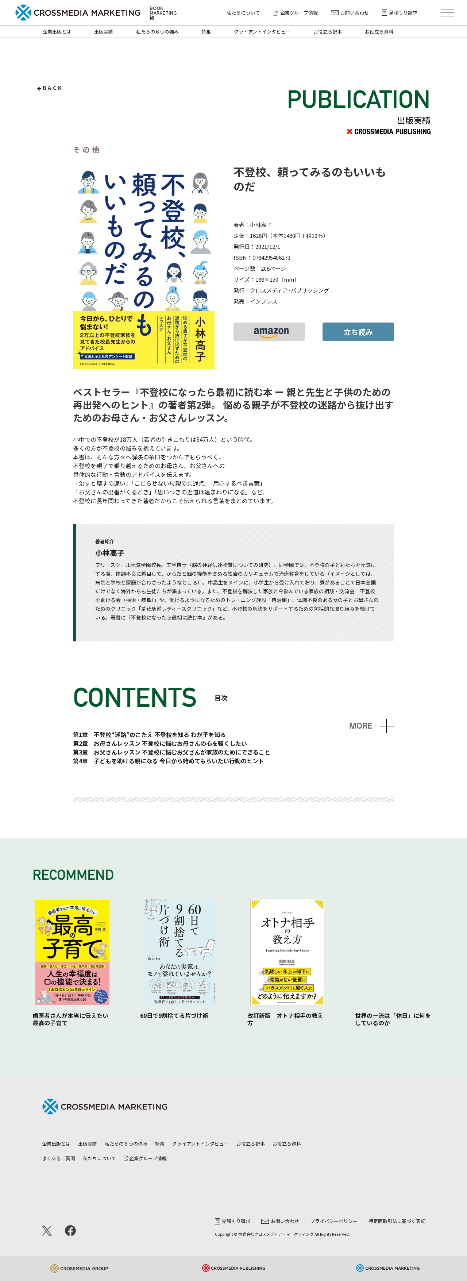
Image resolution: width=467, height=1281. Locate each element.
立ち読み (358, 332)
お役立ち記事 (327, 31)
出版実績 (103, 31)
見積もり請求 (399, 12)
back (53, 88)
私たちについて (243, 12)
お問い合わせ (350, 12)
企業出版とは (57, 31)
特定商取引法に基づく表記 (396, 1221)
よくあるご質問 (58, 1158)
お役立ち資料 (379, 31)
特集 (206, 31)
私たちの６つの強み (157, 31)
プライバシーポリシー (334, 1221)
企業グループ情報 (295, 12)
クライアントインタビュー (262, 31)
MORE (360, 726)
